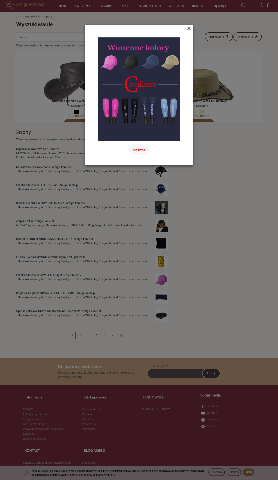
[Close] (189, 28)
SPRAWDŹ (139, 150)
